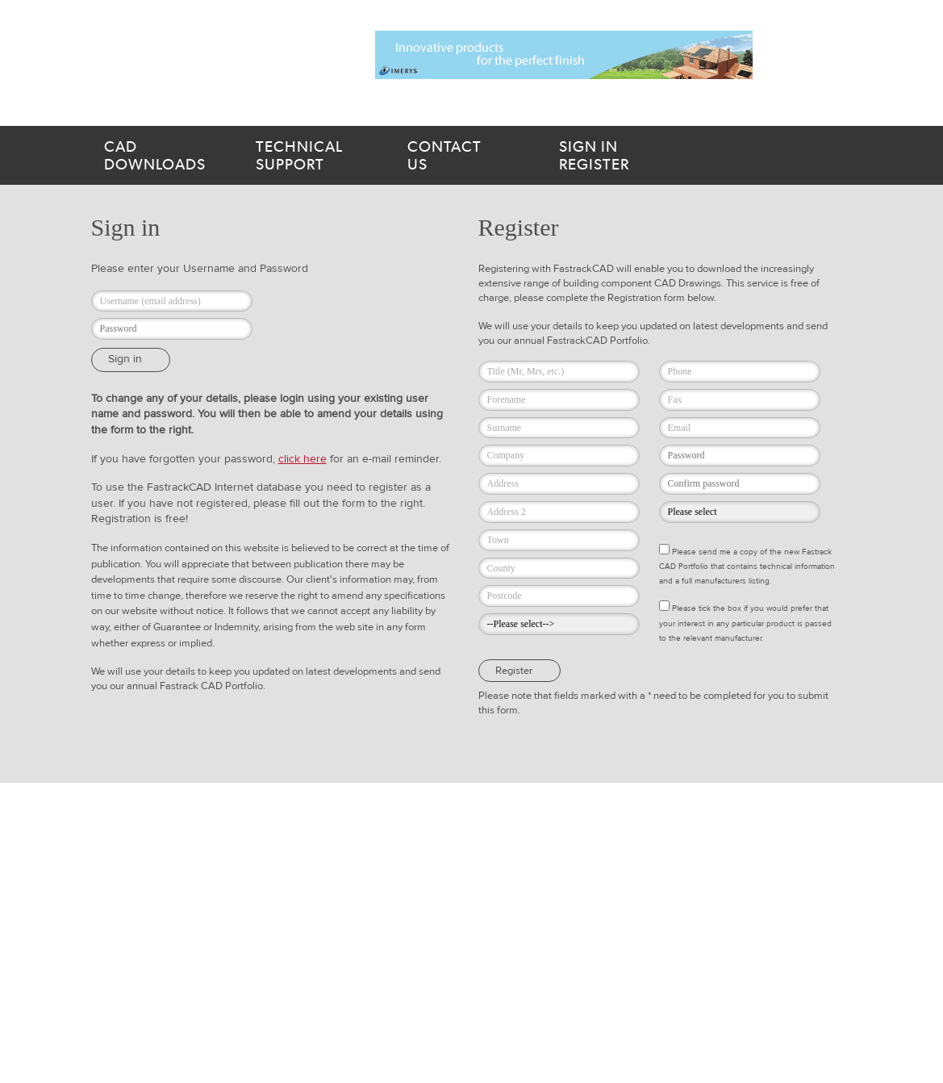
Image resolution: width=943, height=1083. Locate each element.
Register (628, 156)
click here (302, 459)
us (463, 156)
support (312, 156)
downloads (160, 156)
